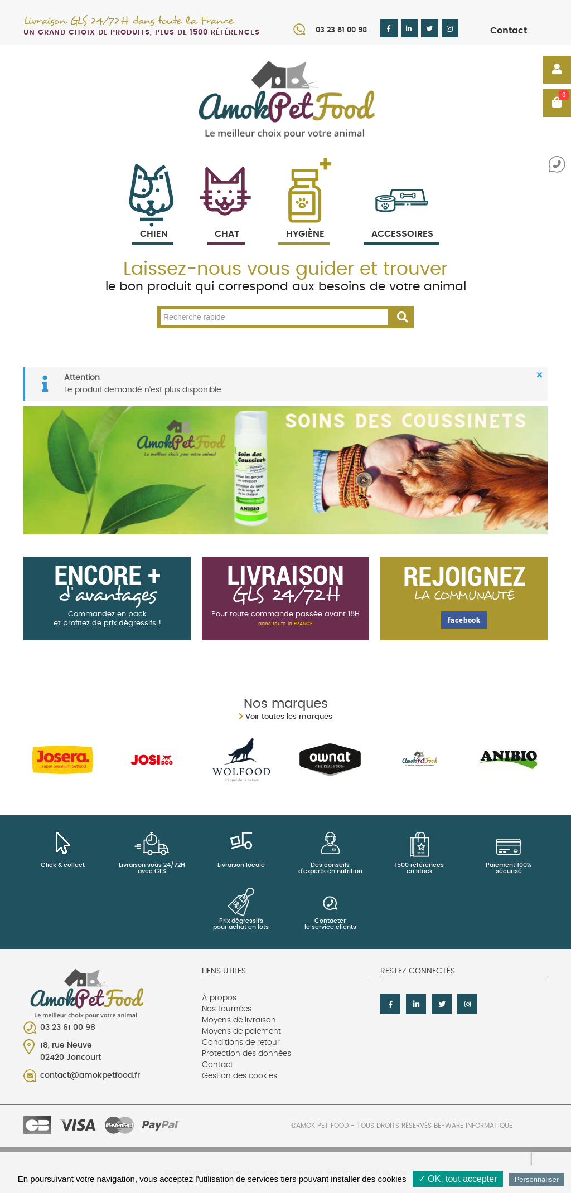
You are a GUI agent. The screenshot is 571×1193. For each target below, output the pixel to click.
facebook (464, 619)
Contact (508, 30)
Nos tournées (226, 1009)
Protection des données (246, 1054)
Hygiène (304, 220)
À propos (219, 998)
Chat (226, 220)
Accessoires (402, 220)
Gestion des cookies (239, 1076)
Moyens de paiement (241, 1031)
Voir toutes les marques (288, 716)
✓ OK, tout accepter (457, 1179)
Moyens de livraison (239, 1020)
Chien (152, 220)
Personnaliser (537, 1179)
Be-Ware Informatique (473, 1125)
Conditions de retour (241, 1042)
